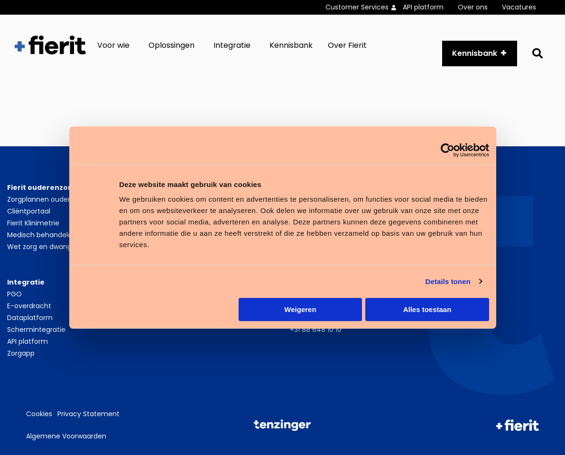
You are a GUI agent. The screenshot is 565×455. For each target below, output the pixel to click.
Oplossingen (171, 45)
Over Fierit (347, 45)
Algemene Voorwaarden (66, 436)
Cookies (39, 414)
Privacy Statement (88, 414)
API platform (423, 7)
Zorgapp (21, 353)
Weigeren (300, 309)
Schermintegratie (36, 329)
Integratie (231, 45)
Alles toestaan (427, 309)
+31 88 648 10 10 (316, 329)
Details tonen (448, 281)
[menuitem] (364, 7)
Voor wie (113, 45)
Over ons (473, 7)
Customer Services (357, 7)
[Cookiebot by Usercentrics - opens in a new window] (447, 150)
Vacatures (519, 7)
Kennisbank (291, 45)
